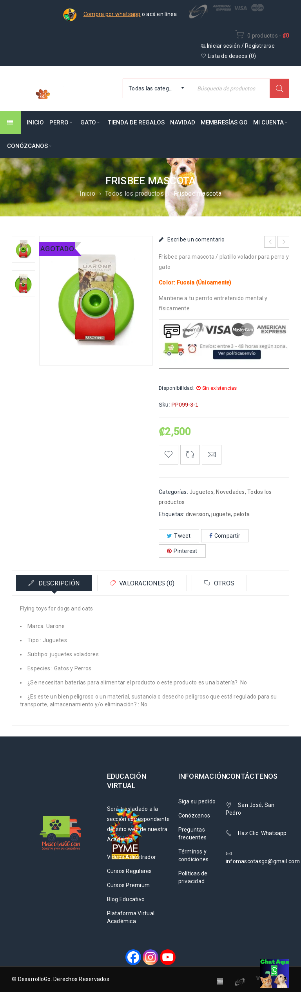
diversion (197, 514)
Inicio (87, 193)
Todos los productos (134, 193)
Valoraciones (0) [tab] (146, 583)
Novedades (230, 492)
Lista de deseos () (228, 56)
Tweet (179, 536)
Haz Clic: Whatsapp (263, 833)
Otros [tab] (223, 583)
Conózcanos (194, 815)
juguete (221, 514)
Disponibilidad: (176, 388)
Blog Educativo (126, 899)
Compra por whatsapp (112, 14)
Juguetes (201, 492)
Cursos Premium (128, 885)
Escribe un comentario (196, 239)
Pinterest (182, 551)
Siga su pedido (197, 801)
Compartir (225, 536)
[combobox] (156, 88)
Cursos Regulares (129, 871)
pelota (242, 514)
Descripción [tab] (58, 583)
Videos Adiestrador (131, 857)
